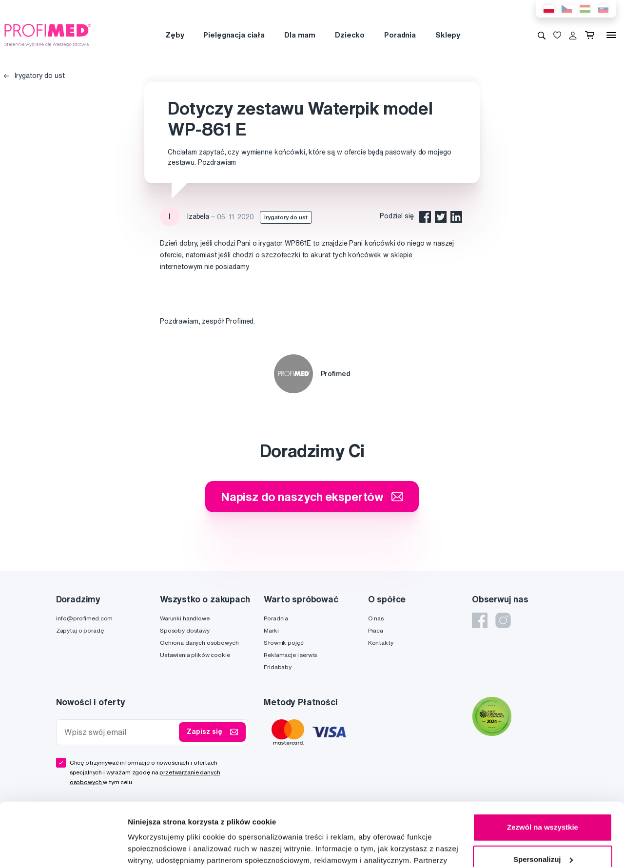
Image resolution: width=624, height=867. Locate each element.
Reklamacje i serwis (290, 655)
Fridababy (278, 667)
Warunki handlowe (185, 618)
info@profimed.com (84, 618)
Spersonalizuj (543, 796)
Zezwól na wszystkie (542, 764)
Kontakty (380, 642)
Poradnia (400, 35)
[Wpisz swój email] (119, 732)
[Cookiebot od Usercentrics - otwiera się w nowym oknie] (63, 848)
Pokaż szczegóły (157, 848)
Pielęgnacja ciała (234, 35)
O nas (376, 618)
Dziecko (350, 35)
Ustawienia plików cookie (195, 655)
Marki (271, 630)
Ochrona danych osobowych (199, 642)
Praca (375, 630)
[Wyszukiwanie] (541, 35)
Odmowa (542, 828)
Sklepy (447, 35)
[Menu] (611, 35)
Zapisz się (212, 732)
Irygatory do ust (34, 75)
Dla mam (299, 35)
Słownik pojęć (283, 642)
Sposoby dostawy (185, 630)
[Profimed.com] (48, 34)
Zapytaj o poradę (80, 630)
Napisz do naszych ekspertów (312, 496)
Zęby (174, 35)
